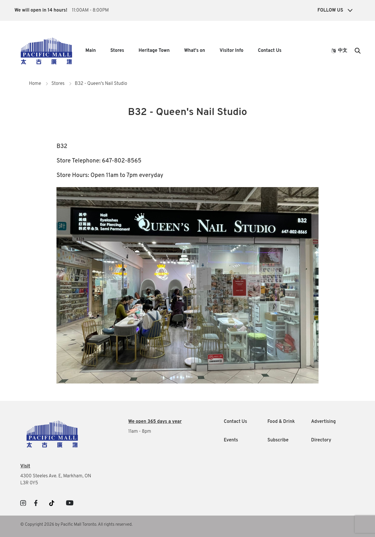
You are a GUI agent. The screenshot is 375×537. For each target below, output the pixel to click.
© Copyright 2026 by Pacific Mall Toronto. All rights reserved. (76, 524)
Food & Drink (281, 422)
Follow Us (334, 10)
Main (90, 51)
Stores (117, 51)
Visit (25, 466)
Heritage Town (154, 51)
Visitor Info (231, 51)
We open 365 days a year (155, 422)
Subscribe (277, 440)
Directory (321, 440)
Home (35, 84)
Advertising (323, 422)
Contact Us (269, 51)
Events (231, 440)
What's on (194, 51)
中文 (339, 51)
